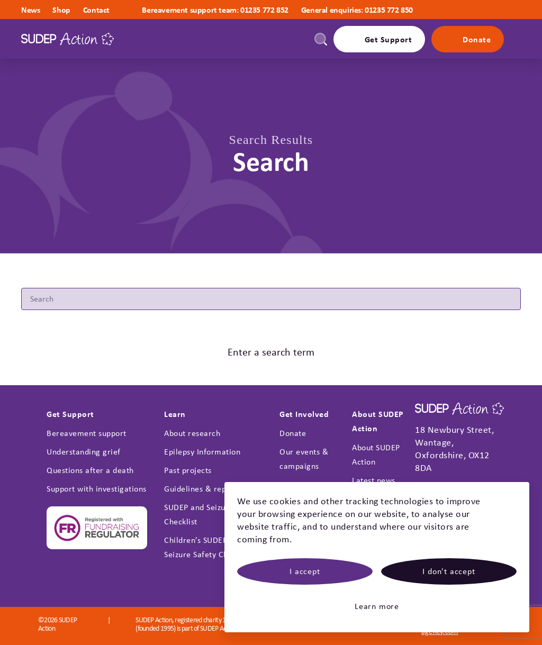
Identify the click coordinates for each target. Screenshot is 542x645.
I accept (305, 571)
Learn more (377, 606)
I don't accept (448, 571)
